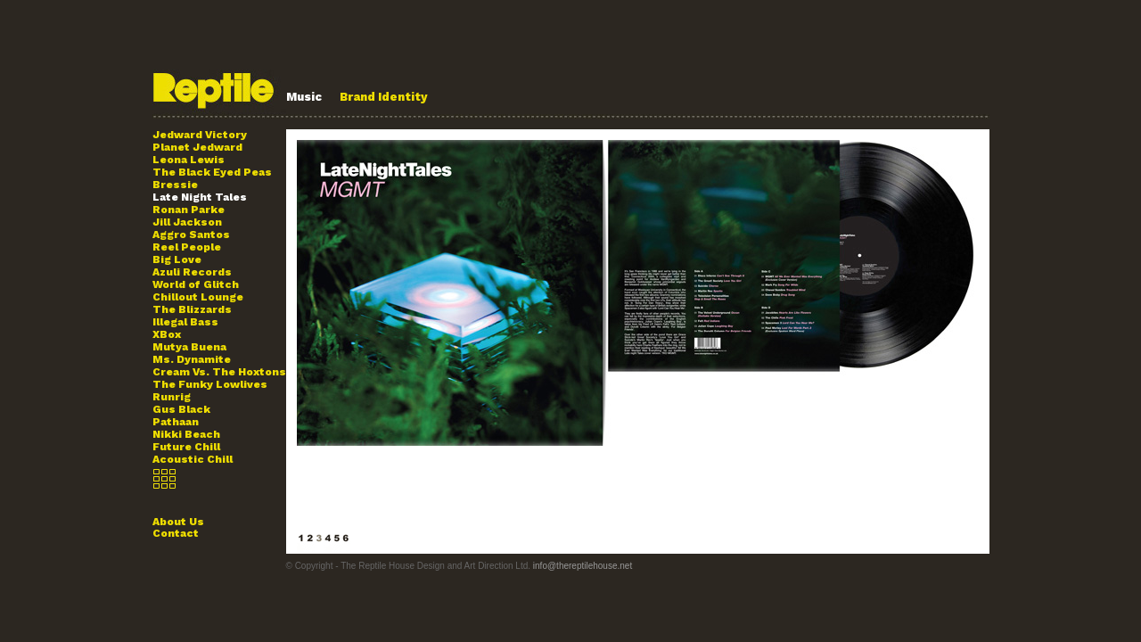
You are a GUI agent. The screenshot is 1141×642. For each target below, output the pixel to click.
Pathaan (175, 422)
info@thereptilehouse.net (582, 566)
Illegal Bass (185, 322)
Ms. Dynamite (191, 359)
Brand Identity (384, 96)
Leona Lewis (188, 159)
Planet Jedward (197, 147)
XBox (166, 334)
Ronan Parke (188, 209)
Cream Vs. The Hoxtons (219, 372)
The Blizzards (192, 309)
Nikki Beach (186, 434)
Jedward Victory (199, 134)
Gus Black (181, 409)
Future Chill (186, 446)
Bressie (175, 184)
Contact (175, 533)
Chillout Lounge (197, 297)
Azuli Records (192, 272)
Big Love (176, 259)
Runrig (171, 397)
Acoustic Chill (192, 459)
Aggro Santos (191, 234)
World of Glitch (195, 284)
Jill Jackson (187, 222)
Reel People (186, 247)
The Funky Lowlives (209, 384)
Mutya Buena (189, 347)
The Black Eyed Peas (212, 172)
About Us (178, 521)
